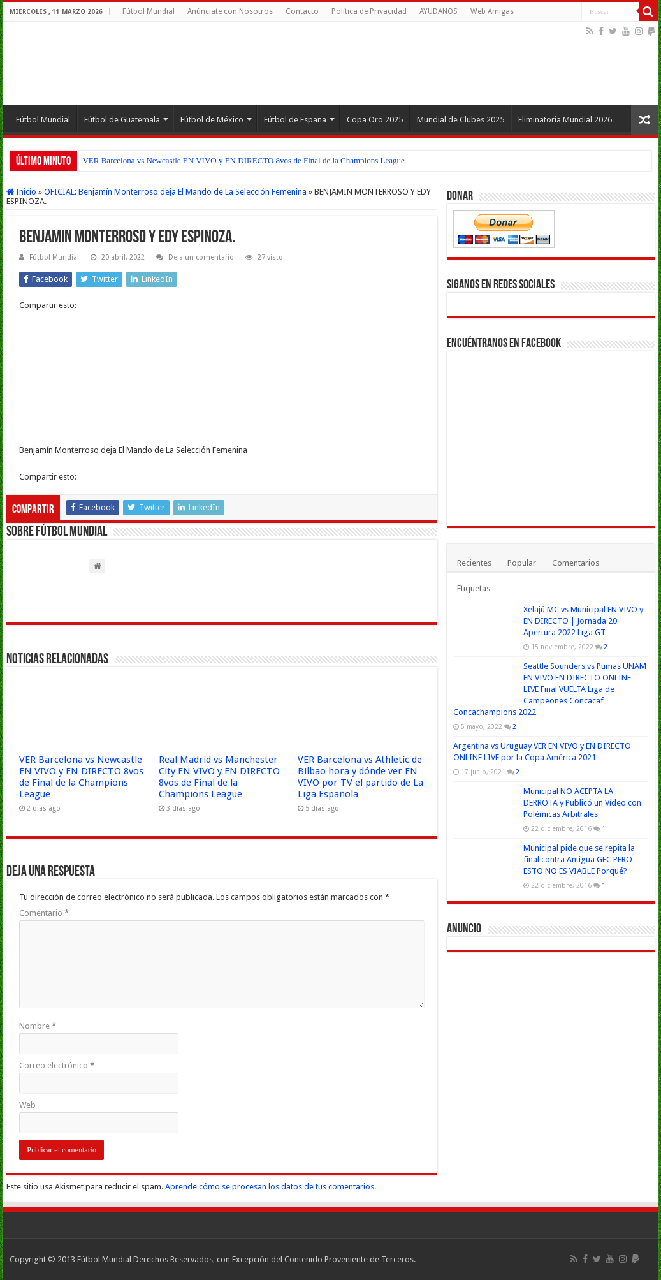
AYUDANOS (438, 11)
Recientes (474, 563)
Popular (521, 563)
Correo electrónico (56, 1065)
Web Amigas (492, 11)
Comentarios (575, 563)
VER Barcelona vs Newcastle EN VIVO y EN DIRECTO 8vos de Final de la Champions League (243, 160)
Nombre (37, 1026)
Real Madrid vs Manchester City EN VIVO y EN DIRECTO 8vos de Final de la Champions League (219, 777)
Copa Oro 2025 (375, 119)
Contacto (302, 11)
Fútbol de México (211, 119)
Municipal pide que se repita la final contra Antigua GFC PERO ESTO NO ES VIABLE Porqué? (579, 859)
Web (27, 1105)
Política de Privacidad (369, 11)
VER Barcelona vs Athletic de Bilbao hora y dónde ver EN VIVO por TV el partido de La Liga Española (360, 777)
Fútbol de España (295, 119)
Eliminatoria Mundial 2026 (565, 119)
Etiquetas (473, 588)
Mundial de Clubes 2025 (460, 119)
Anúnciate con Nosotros (230, 11)
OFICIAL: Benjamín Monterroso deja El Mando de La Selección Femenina (175, 191)
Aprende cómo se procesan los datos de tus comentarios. (270, 1186)
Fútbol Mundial (148, 11)
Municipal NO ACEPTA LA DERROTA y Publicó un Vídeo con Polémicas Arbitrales (582, 802)
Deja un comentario (201, 257)
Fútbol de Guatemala (122, 119)
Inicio (21, 191)
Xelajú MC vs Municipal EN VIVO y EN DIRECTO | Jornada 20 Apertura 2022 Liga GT (583, 621)
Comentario (44, 913)
